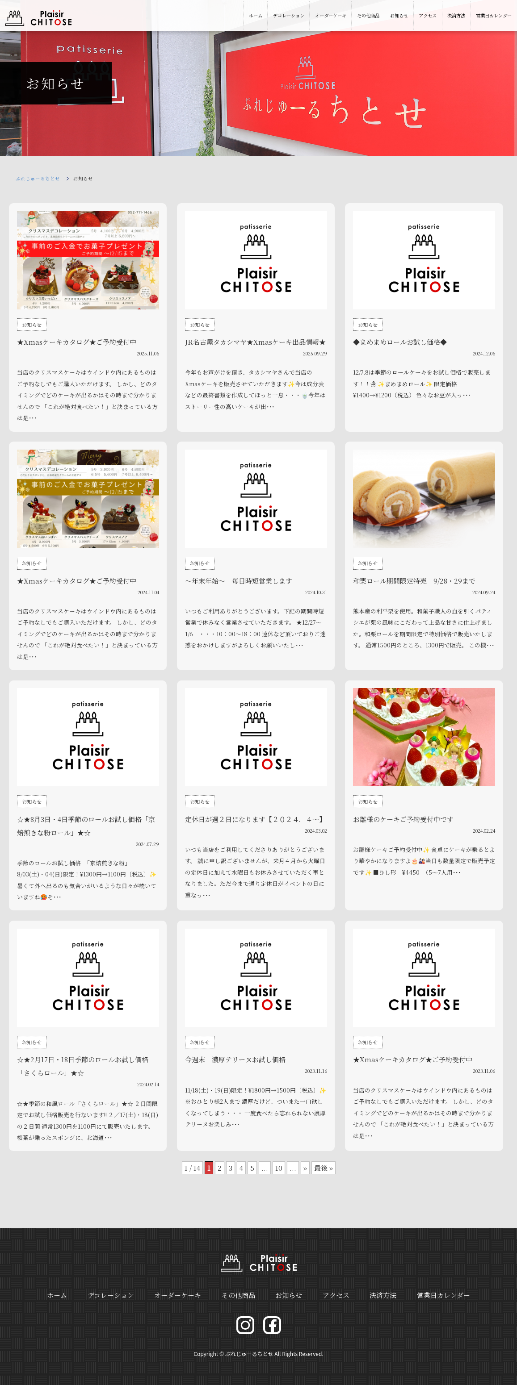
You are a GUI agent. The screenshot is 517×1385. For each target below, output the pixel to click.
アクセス (428, 15)
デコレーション (288, 15)
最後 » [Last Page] (323, 1167)
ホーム (255, 15)
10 (278, 1167)
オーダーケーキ (330, 15)
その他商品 (368, 15)
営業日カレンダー (494, 15)
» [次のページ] (305, 1167)
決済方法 (456, 15)
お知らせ (399, 15)
